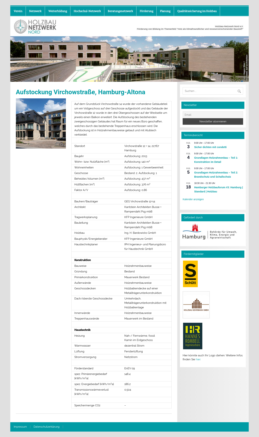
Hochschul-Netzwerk (87, 11)
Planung (165, 11)
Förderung (146, 11)
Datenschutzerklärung (47, 427)
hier (198, 359)
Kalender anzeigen (193, 199)
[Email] (213, 114)
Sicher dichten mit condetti (210, 147)
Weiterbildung (57, 11)
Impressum (20, 427)
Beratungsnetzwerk (120, 11)
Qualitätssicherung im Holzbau (197, 11)
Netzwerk (35, 11)
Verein (18, 11)
